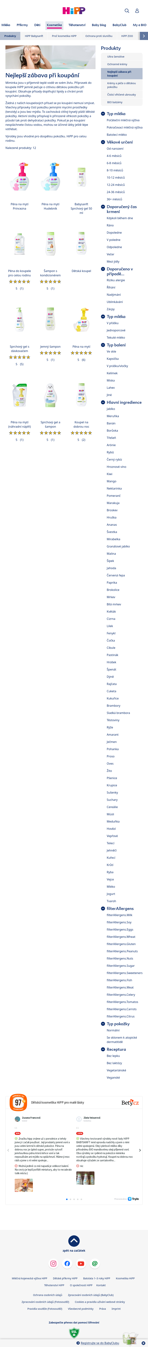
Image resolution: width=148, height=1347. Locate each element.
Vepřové (112, 836)
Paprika (112, 583)
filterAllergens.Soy (119, 922)
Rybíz (110, 452)
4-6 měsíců (114, 156)
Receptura (116, 1049)
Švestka (112, 532)
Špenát (111, 669)
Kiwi (109, 474)
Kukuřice (113, 698)
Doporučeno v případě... (120, 271)
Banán (111, 423)
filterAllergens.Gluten (121, 944)
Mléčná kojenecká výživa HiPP (29, 1260)
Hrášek (111, 662)
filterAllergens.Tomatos (122, 1002)
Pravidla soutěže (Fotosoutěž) (44, 1291)
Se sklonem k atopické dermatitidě (122, 1040)
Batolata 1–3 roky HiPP (96, 1260)
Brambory (113, 706)
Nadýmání (114, 295)
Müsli (110, 814)
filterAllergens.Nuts (120, 958)
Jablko (111, 409)
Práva (102, 1291)
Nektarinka (114, 488)
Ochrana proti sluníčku (98, 36)
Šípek (110, 561)
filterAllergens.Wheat (121, 937)
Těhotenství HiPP (54, 1267)
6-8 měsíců (114, 163)
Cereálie (112, 807)
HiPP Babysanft (34, 36)
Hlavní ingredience (124, 402)
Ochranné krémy (117, 64)
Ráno (110, 225)
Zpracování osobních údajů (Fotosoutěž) (45, 1284)
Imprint (116, 1291)
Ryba (110, 872)
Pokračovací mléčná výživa (125, 127)
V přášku (113, 323)
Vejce (110, 879)
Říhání (111, 287)
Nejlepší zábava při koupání (119, 73)
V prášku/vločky (117, 366)
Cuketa (111, 691)
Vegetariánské (116, 1070)
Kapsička (113, 359)
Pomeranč (114, 496)
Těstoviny (113, 720)
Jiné (109, 395)
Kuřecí (111, 858)
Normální (113, 1030)
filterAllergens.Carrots (122, 1009)
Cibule (111, 648)
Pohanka (113, 749)
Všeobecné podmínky (81, 1291)
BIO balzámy (114, 102)
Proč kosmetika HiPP (64, 36)
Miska (111, 380)
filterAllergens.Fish (119, 980)
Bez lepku (113, 1056)
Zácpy (111, 309)
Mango (111, 481)
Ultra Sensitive (115, 56)
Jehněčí (112, 850)
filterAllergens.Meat (120, 987)
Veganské (113, 1078)
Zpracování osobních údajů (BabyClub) (90, 1277)
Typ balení (116, 345)
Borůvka (112, 431)
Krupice (112, 785)
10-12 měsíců (116, 178)
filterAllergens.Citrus (121, 1016)
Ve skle (111, 351)
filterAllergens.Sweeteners (125, 973)
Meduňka (113, 821)
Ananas (112, 525)
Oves (110, 764)
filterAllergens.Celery (121, 995)
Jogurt (111, 894)
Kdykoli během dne (120, 218)
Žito (109, 771)
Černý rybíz (114, 459)
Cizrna (111, 619)
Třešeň (111, 438)
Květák (111, 612)
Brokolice (113, 590)
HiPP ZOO (127, 36)
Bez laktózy (114, 1063)
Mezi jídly (113, 262)
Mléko (111, 887)
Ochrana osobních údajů (47, 1277)
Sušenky (112, 792)
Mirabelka (113, 539)
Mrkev (111, 597)
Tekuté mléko (116, 338)
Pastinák (112, 655)
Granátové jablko (118, 546)
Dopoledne (114, 233)
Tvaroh (111, 901)
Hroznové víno (116, 467)
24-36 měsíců (116, 192)
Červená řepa (116, 575)
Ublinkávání (115, 302)
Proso (111, 756)
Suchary (112, 800)
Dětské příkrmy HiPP (65, 1260)
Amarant (113, 735)
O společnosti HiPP (81, 1267)
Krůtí (110, 865)
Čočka (111, 640)
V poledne (113, 240)
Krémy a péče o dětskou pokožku (121, 85)
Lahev (111, 388)
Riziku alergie (116, 280)
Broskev (112, 510)
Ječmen (112, 742)
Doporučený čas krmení (122, 209)
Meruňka (113, 416)
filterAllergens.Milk (119, 915)
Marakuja (113, 503)
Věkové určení (120, 142)
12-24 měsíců (116, 185)
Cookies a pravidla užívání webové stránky (100, 1284)
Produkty (10, 36)
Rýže (110, 727)
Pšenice (112, 778)
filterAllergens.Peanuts (122, 951)
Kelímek (112, 373)
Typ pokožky (118, 1023)
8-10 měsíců (115, 170)
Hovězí (111, 829)
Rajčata (112, 684)
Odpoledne (114, 247)
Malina (111, 554)
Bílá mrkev (114, 604)
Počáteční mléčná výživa (123, 120)
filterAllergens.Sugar (121, 966)
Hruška (112, 517)
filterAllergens (120, 908)
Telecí (110, 843)
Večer (110, 254)
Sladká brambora (118, 713)
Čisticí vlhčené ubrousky (121, 94)
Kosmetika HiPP (125, 1260)
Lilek (110, 626)
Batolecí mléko (117, 135)
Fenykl (111, 633)
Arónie (111, 445)
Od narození (115, 149)
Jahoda (111, 568)
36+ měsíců (114, 199)
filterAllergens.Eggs (120, 929)
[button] (127, 10)
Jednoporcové (116, 330)
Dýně (110, 677)
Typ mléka (116, 113)
